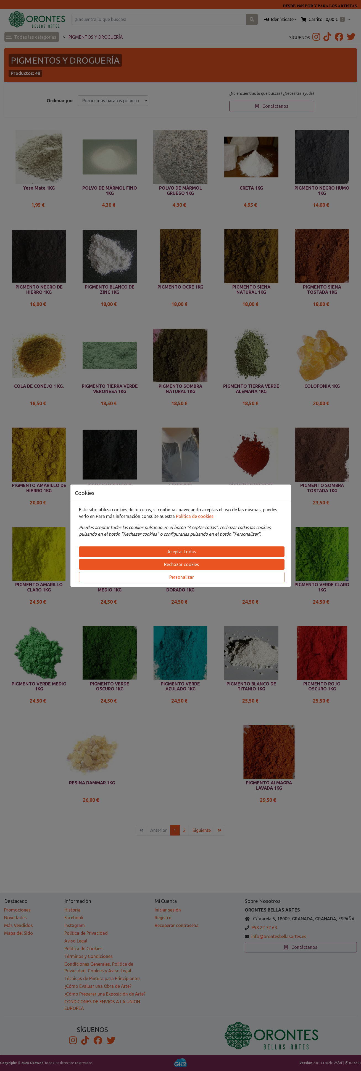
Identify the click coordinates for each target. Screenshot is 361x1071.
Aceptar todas (181, 551)
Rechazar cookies (181, 564)
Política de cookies (195, 516)
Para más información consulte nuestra (136, 516)
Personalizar (181, 577)
